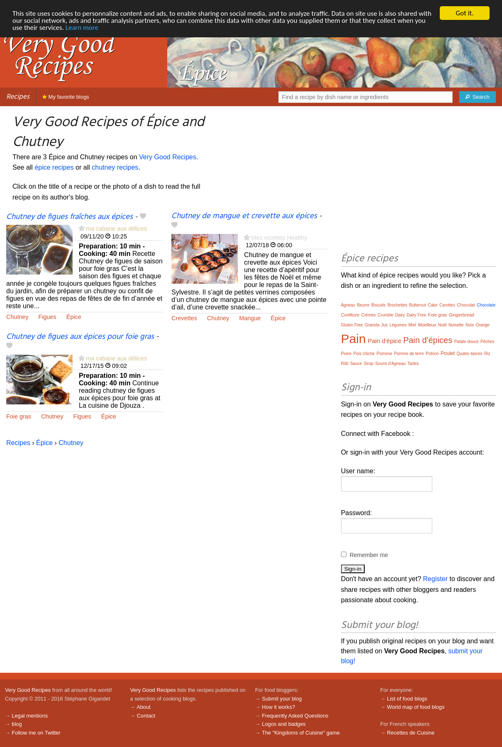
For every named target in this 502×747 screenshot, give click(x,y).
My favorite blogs (65, 97)
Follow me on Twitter (36, 733)
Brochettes (397, 305)
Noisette (456, 325)
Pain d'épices (427, 340)
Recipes (17, 96)
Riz (487, 353)
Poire (346, 353)
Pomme (384, 353)
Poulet (448, 353)
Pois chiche (364, 353)
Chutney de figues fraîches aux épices (69, 217)
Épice (73, 317)
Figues (47, 317)
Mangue (250, 318)
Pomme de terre (409, 353)
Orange (483, 325)
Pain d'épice (384, 340)
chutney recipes (115, 167)
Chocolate (486, 305)
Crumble (385, 315)
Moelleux (427, 324)
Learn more (82, 27)
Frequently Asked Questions (295, 716)
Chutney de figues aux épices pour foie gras (80, 337)
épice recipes (53, 167)
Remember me (369, 555)
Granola (372, 325)
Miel (412, 325)
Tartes (413, 363)
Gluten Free (352, 325)
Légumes (398, 325)
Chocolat (466, 304)
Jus (384, 325)
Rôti (344, 363)
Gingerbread (461, 314)
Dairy (400, 315)
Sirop (368, 363)
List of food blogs (407, 699)
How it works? (278, 707)
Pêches (487, 341)
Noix (469, 325)
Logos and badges (283, 724)
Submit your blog (282, 699)
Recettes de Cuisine (411, 733)
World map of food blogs (415, 707)
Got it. (464, 13)
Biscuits (378, 305)
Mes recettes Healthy (279, 237)
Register (435, 578)
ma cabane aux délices (116, 228)
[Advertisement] (418, 181)
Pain (353, 339)
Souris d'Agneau (390, 363)
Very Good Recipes (167, 157)
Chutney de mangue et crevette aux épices (244, 216)
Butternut (417, 305)
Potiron (432, 353)
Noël (442, 325)
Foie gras (18, 416)
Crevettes (184, 318)
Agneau (348, 305)
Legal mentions (30, 716)
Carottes (447, 305)
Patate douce (466, 341)
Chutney (17, 317)
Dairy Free (416, 315)
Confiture (350, 314)
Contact (146, 716)
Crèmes (368, 315)
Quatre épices (470, 353)
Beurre (363, 305)
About (143, 707)
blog (17, 724)
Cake (432, 305)
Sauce (356, 363)
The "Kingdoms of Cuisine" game (301, 733)
